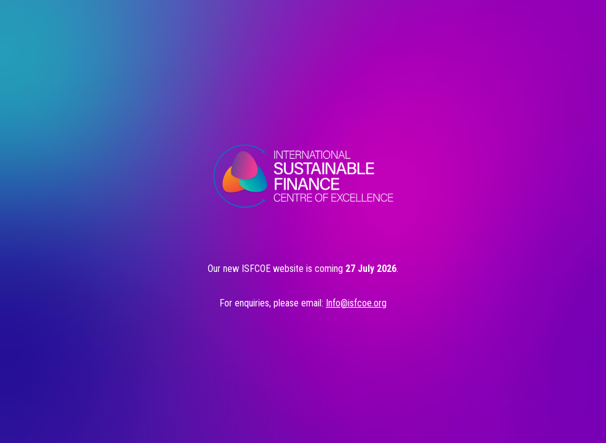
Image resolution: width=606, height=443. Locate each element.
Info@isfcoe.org (356, 303)
